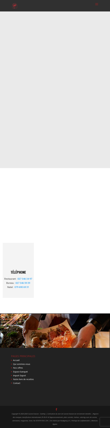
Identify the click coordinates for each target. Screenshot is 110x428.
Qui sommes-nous (21, 364)
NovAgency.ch (65, 421)
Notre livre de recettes (23, 379)
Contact (16, 383)
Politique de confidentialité (80, 421)
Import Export (19, 375)
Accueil (16, 360)
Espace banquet (20, 371)
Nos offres (18, 367)
